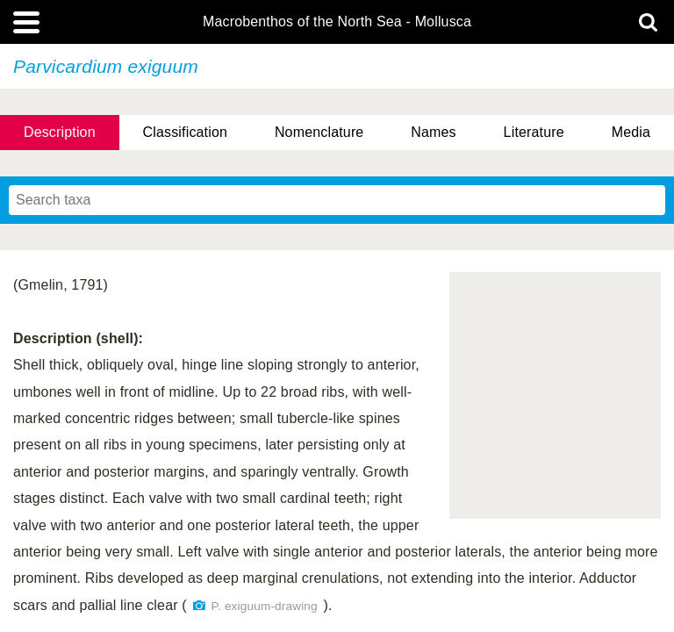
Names (433, 132)
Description (60, 132)
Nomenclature (319, 132)
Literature (534, 132)
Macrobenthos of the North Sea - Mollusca (337, 22)
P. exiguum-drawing (265, 606)
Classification (185, 132)
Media (631, 132)
